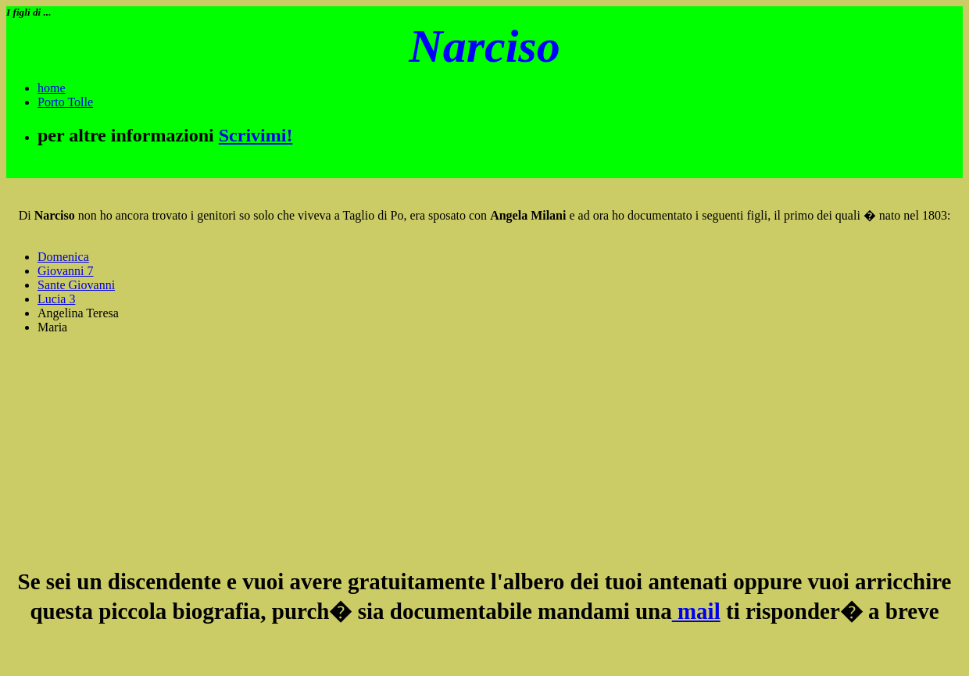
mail (696, 611)
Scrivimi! (256, 135)
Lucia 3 (56, 299)
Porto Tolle (65, 102)
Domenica (63, 256)
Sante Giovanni (76, 285)
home (52, 88)
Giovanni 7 (66, 270)
